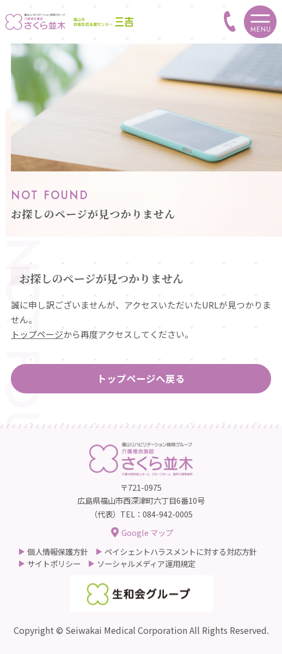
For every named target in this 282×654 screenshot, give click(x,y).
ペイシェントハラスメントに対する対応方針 (181, 551)
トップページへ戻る (141, 378)
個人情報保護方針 (57, 551)
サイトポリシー (54, 563)
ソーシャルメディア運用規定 (146, 563)
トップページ (37, 334)
